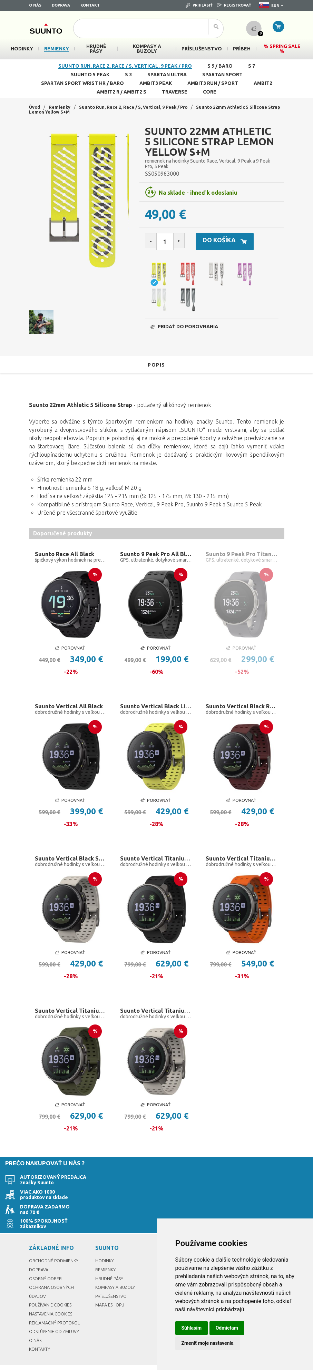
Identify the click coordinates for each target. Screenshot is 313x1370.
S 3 (128, 74)
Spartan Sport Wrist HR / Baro (82, 83)
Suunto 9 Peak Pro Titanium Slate (242, 560)
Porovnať (69, 655)
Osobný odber (47, 1261)
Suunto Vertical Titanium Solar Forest (71, 1022)
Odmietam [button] (227, 1328)
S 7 (251, 66)
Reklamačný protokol (56, 1306)
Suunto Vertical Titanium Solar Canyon (242, 868)
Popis (156, 370)
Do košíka (237, 242)
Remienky (61, 107)
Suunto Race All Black (66, 560)
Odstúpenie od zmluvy (56, 1315)
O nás (35, 5)
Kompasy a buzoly (117, 1270)
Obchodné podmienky (55, 1244)
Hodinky (105, 1244)
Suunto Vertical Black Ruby (242, 714)
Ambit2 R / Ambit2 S (121, 92)
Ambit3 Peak (155, 83)
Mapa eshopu (111, 1288)
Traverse (174, 92)
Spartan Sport (222, 74)
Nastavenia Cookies (52, 1297)
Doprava (61, 5)
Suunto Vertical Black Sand (71, 868)
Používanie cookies (52, 1288)
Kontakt (90, 5)
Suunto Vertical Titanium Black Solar (156, 868)
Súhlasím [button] (192, 1328)
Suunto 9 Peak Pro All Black (156, 560)
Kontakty (40, 1332)
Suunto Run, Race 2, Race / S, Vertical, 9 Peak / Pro (125, 66)
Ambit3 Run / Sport (212, 83)
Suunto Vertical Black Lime (156, 714)
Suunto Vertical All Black (70, 714)
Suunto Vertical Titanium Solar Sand (156, 1022)
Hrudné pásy (110, 1261)
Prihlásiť (199, 5)
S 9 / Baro (220, 66)
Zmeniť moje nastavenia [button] (208, 1343)
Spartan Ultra (167, 74)
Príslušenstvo (112, 1279)
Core (209, 92)
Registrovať (234, 5)
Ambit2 (263, 83)
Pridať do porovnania (184, 332)
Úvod (35, 107)
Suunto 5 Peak (90, 74)
